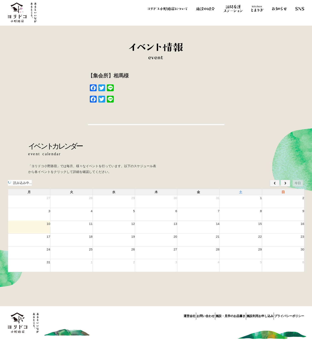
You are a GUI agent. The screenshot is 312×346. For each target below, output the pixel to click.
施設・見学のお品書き (219, 315)
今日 (298, 183)
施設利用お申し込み (254, 315)
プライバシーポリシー (289, 315)
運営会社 (167, 315)
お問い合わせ (189, 315)
